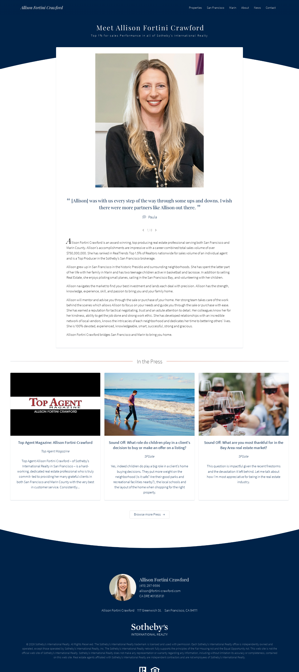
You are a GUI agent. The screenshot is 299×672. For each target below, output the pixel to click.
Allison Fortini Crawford (164, 579)
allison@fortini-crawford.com (160, 591)
